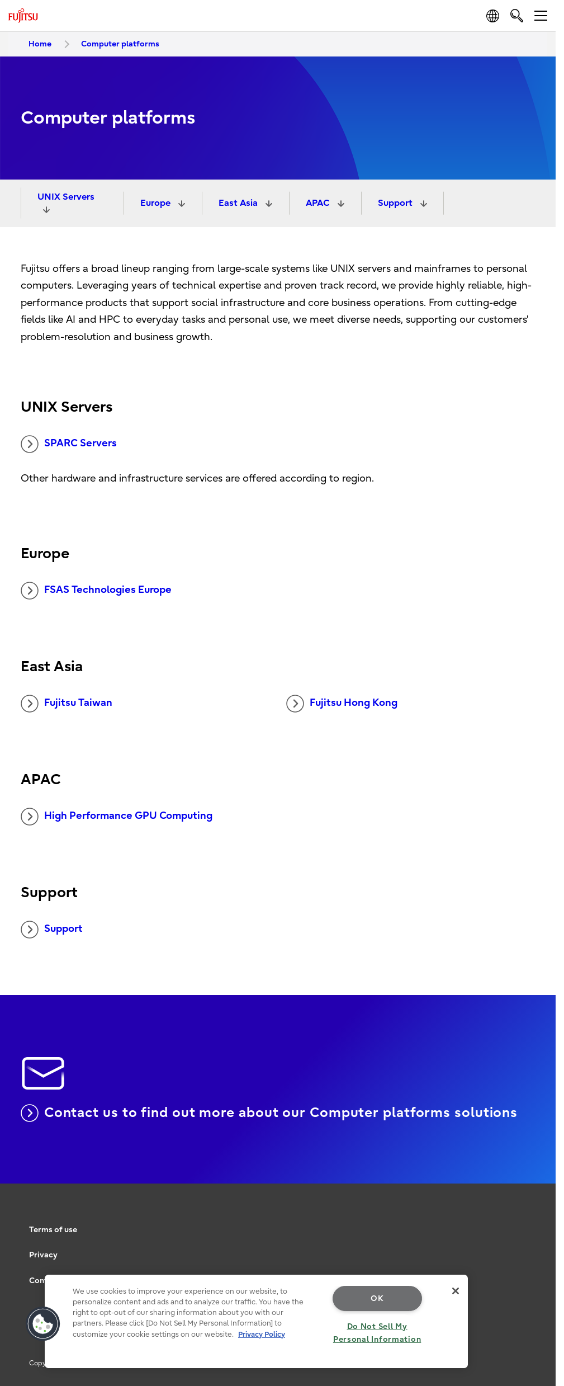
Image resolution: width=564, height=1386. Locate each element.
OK (377, 1298)
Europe (156, 203)
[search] (516, 15)
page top (539, 1213)
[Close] (455, 1291)
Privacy (43, 1255)
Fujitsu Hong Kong (341, 704)
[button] (43, 1324)
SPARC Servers (69, 444)
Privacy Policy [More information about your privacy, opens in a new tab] (261, 1334)
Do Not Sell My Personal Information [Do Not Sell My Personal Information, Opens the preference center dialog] (377, 1333)
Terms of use (53, 1229)
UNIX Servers (65, 197)
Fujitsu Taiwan (66, 704)
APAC (319, 203)
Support (396, 203)
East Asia (239, 203)
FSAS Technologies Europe (96, 591)
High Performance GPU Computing (116, 817)
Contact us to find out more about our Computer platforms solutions (269, 1113)
